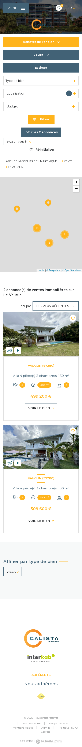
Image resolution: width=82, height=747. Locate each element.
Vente (68, 161)
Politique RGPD (68, 727)
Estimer (41, 68)
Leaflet (41, 270)
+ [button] (76, 182)
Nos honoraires (32, 723)
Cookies (45, 731)
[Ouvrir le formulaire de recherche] (41, 119)
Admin (45, 727)
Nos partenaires (58, 723)
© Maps (53, 270)
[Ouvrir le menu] (16, 8)
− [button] (76, 189)
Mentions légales (23, 727)
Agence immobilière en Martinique (31, 161)
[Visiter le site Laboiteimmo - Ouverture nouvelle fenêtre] (48, 741)
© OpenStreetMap (71, 270)
